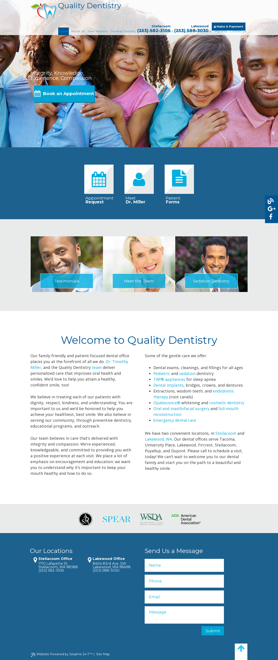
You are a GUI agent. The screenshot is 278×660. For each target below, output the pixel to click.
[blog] (271, 201)
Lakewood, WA (158, 439)
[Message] (184, 615)
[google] (271, 209)
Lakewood (199, 26)
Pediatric (161, 373)
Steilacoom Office (55, 559)
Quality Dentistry (75, 12)
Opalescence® (166, 402)
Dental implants (168, 385)
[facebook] (271, 216)
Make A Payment (228, 26)
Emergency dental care (174, 420)
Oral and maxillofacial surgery (181, 408)
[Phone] (184, 581)
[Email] (184, 596)
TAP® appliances (169, 379)
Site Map (103, 654)
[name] (184, 565)
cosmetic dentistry (226, 402)
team (97, 367)
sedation (187, 373)
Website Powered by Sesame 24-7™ (62, 654)
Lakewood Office (109, 559)
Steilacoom (161, 26)
